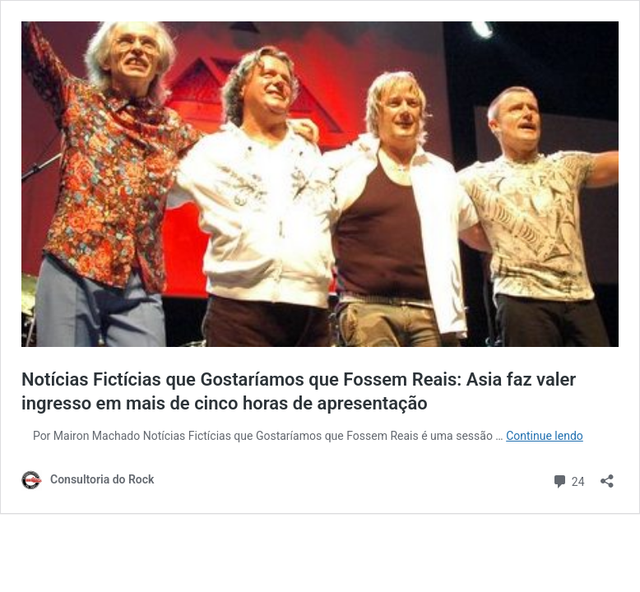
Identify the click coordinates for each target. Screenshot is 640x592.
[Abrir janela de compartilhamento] (607, 475)
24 (568, 479)
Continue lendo (544, 435)
